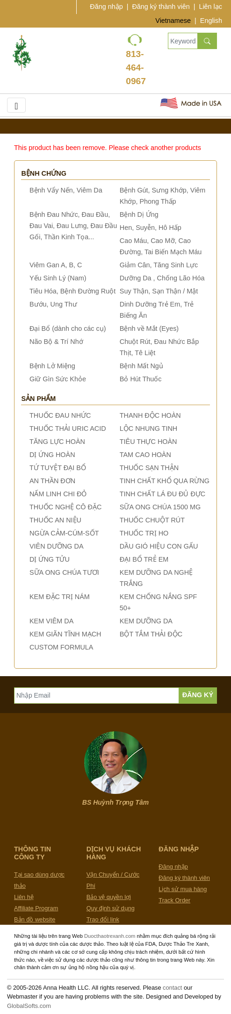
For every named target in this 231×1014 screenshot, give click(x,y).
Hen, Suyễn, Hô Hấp (150, 227)
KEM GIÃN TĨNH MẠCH (65, 634)
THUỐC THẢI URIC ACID (67, 428)
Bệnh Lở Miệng (52, 366)
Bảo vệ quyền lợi (109, 896)
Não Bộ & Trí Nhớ (56, 341)
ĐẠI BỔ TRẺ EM (144, 559)
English (211, 20)
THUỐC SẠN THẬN (149, 467)
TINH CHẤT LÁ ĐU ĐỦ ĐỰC (162, 494)
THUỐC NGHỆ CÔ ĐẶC (65, 507)
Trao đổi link (103, 919)
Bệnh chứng (43, 173)
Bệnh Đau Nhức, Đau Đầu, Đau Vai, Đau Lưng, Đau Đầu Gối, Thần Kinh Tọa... (73, 226)
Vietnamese (173, 20)
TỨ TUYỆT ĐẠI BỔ (57, 467)
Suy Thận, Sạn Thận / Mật (159, 291)
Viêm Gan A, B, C (55, 265)
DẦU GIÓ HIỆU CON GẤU (159, 546)
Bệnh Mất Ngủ (141, 366)
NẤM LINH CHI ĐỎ (58, 494)
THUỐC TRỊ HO (144, 533)
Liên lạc (210, 6)
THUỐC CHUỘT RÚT (152, 520)
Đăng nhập (106, 6)
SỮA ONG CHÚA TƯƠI (64, 572)
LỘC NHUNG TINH (148, 428)
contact (172, 987)
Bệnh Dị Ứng (139, 214)
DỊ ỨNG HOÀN (52, 454)
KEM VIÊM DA (51, 621)
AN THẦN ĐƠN (52, 481)
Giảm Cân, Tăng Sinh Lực (159, 265)
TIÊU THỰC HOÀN (148, 441)
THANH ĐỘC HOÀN (150, 415)
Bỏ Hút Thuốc (141, 379)
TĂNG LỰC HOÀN (57, 441)
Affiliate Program (36, 908)
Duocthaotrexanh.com (109, 936)
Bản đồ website (34, 919)
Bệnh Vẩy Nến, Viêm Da (65, 190)
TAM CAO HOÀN (145, 454)
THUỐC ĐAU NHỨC (60, 415)
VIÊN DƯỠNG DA (56, 546)
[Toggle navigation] (16, 105)
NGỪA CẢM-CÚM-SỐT (64, 533)
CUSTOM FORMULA (61, 647)
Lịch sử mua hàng (183, 889)
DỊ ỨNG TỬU (49, 559)
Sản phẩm (38, 398)
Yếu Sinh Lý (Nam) (58, 278)
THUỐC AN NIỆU (55, 520)
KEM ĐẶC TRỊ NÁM (59, 596)
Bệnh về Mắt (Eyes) (149, 328)
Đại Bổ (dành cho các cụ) (67, 328)
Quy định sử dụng (111, 908)
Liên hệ (24, 896)
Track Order (174, 900)
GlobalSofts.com (29, 1005)
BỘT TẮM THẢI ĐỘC (151, 634)
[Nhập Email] (96, 695)
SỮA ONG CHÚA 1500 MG (160, 507)
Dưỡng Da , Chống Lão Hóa (162, 278)
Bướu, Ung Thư (53, 304)
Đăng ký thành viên (160, 6)
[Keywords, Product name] (182, 41)
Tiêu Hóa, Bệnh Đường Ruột (72, 291)
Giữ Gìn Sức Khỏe (57, 379)
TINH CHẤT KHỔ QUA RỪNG (164, 481)
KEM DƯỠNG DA (146, 621)
